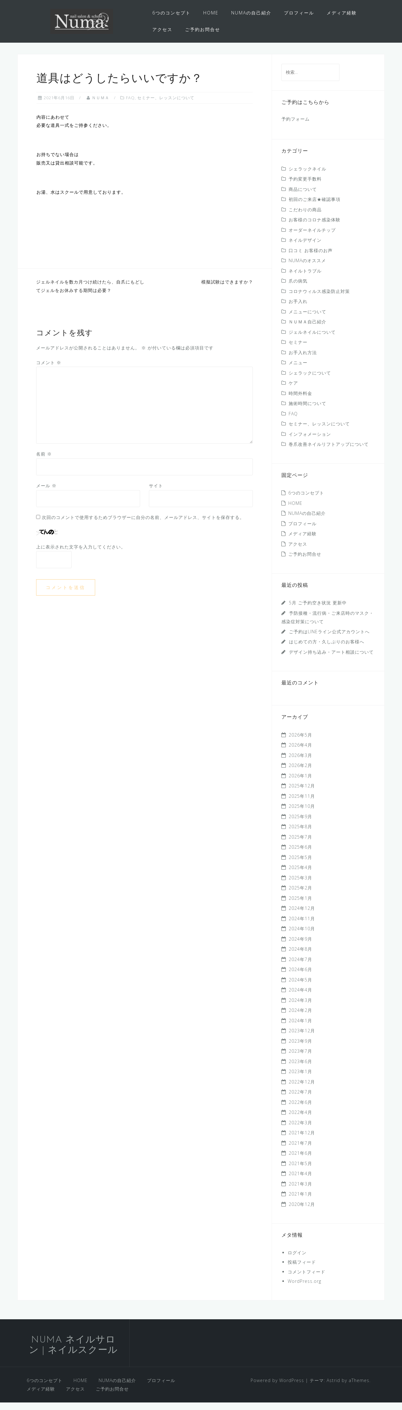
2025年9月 (300, 824)
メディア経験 (342, 13)
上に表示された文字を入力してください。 (81, 554)
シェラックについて (310, 380)
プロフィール (299, 13)
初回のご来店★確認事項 (314, 207)
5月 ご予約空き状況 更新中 (318, 610)
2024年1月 (300, 1028)
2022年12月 (302, 1089)
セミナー (298, 350)
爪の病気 (298, 288)
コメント (48, 370)
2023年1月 (300, 1079)
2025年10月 (302, 814)
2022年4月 (300, 1120)
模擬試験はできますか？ (227, 289)
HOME (211, 13)
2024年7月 (300, 967)
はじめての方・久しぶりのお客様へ (326, 649)
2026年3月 (300, 763)
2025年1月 (300, 906)
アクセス (162, 29)
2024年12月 (302, 916)
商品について (303, 197)
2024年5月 (300, 987)
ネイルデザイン (305, 248)
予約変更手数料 (305, 186)
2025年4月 (300, 875)
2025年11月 (302, 804)
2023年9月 (300, 1048)
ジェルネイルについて (312, 340)
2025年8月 (300, 834)
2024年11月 (302, 926)
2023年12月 (302, 1038)
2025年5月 (300, 865)
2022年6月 (300, 1110)
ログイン (297, 1260)
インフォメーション (310, 442)
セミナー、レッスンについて (165, 105)
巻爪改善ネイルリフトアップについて (329, 452)
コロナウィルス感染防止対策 (319, 299)
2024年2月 (300, 1018)
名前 (44, 461)
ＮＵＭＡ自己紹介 (307, 329)
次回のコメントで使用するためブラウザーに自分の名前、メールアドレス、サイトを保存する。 (143, 525)
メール (46, 493)
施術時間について (307, 411)
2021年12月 (302, 1140)
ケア (293, 390)
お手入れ (300, 309)
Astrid (333, 1388)
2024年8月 (300, 956)
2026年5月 (300, 742)
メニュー (298, 370)
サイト (156, 493)
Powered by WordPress (277, 1388)
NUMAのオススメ (307, 268)
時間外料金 (300, 401)
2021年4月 (300, 1181)
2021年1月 (300, 1201)
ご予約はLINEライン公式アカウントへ (329, 639)
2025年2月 (300, 895)
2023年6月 (300, 1069)
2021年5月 (300, 1171)
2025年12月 (302, 793)
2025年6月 (300, 854)
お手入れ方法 (303, 360)
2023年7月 (300, 1059)
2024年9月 (300, 946)
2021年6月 (300, 1161)
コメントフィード (306, 1279)
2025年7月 (300, 844)
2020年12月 (302, 1212)
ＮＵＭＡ (100, 105)
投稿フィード (302, 1269)
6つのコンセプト (171, 13)
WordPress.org (304, 1289)
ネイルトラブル (305, 278)
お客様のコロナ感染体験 (314, 227)
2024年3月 (300, 1008)
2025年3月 (300, 885)
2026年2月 (300, 773)
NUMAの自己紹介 (251, 13)
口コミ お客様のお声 (311, 258)
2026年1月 (300, 783)
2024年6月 (300, 977)
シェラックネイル (307, 176)
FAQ (130, 105)
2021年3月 (300, 1191)
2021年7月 (300, 1150)
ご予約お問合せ (202, 29)
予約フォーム (295, 126)
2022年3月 (300, 1130)
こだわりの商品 (305, 217)
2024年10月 (302, 936)
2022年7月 (300, 1099)
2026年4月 (300, 752)
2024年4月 (300, 997)
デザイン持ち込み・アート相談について (331, 659)
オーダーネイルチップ (312, 237)
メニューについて (307, 319)
